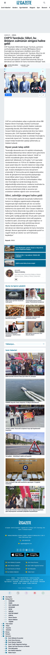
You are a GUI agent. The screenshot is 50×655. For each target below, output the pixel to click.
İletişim (6, 634)
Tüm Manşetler (31, 569)
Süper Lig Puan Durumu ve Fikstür (18, 646)
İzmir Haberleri (5, 7)
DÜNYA (9, 615)
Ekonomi (44, 7)
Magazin (32, 7)
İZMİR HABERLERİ (24, 581)
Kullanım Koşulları (34, 578)
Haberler (7, 35)
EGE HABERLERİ (12, 605)
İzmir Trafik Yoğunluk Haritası (35, 565)
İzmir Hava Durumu (32, 562)
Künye (12, 578)
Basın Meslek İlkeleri (23, 578)
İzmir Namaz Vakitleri (12, 565)
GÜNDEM (35, 580)
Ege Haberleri (23, 7)
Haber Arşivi (30, 572)
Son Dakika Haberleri (12, 572)
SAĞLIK (15, 583)
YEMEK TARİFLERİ (32, 583)
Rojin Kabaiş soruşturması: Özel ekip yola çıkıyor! (34, 334)
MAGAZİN (42, 581)
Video (6, 626)
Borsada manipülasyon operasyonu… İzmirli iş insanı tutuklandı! (13, 335)
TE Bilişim (29, 588)
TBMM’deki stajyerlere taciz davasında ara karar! (33, 317)
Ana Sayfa (7, 597)
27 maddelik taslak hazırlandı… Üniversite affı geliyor (14, 317)
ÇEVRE (41, 580)
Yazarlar (7, 628)
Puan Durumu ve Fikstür (13, 569)
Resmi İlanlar (11, 617)
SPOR (19, 583)
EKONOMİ (15, 581)
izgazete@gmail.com (26, 543)
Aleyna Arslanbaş (20, 272)
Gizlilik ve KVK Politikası (12, 580)
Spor (38, 7)
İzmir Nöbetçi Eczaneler (13, 562)
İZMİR (9, 603)
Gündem (15, 7)
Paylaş (8, 95)
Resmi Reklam (12, 619)
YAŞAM (24, 583)
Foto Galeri (8, 624)
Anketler (7, 630)
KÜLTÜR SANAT (34, 581)
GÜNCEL (14, 35)
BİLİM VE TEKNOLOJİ (26, 580)
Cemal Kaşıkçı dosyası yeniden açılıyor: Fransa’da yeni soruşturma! (35, 301)
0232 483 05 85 (26, 540)
